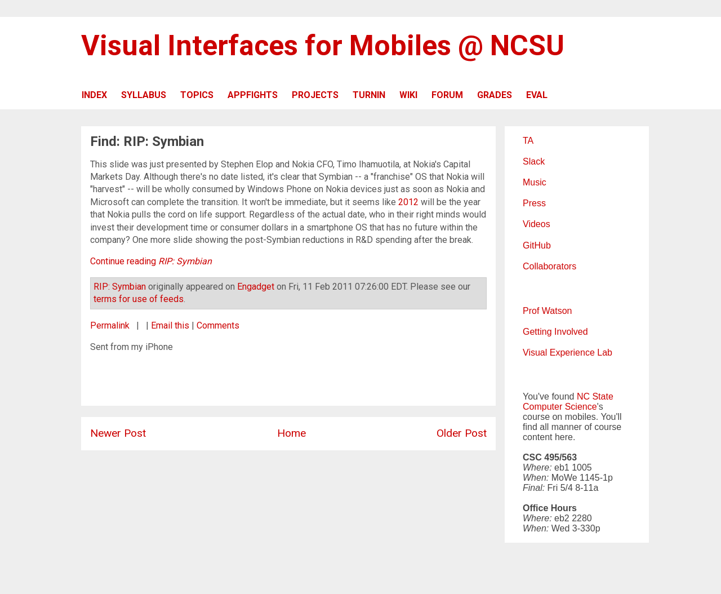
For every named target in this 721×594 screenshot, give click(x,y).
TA (528, 140)
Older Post (462, 433)
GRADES (494, 95)
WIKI (408, 95)
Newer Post (118, 433)
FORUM (447, 95)
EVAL (537, 95)
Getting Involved (555, 331)
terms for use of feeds (139, 299)
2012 (408, 202)
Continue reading (151, 261)
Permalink (110, 325)
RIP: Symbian (120, 286)
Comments (218, 325)
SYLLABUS (143, 95)
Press (534, 203)
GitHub (537, 245)
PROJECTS (315, 95)
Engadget (255, 286)
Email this (170, 325)
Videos (536, 224)
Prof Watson (547, 311)
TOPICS (196, 95)
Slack (534, 161)
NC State (595, 396)
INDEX (94, 95)
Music (534, 182)
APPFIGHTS (253, 95)
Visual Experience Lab (567, 352)
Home (291, 433)
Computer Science (560, 406)
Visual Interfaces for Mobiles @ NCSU (322, 45)
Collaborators (549, 266)
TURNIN (369, 95)
